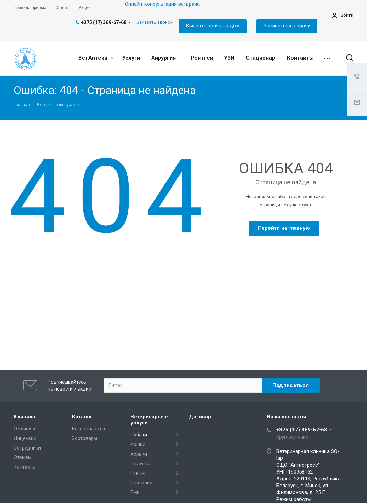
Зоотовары (84, 438)
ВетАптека (95, 58)
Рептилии (141, 483)
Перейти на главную (284, 228)
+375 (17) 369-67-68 (103, 22)
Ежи (135, 492)
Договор (200, 417)
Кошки (137, 444)
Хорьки (138, 454)
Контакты (300, 58)
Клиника (24, 417)
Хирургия (166, 58)
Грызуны (140, 463)
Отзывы (23, 457)
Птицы (137, 473)
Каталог (82, 417)
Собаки (138, 435)
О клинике (25, 428)
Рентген (202, 58)
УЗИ (229, 58)
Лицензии (25, 438)
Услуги (131, 58)
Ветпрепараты (88, 428)
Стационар (260, 58)
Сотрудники (27, 448)
